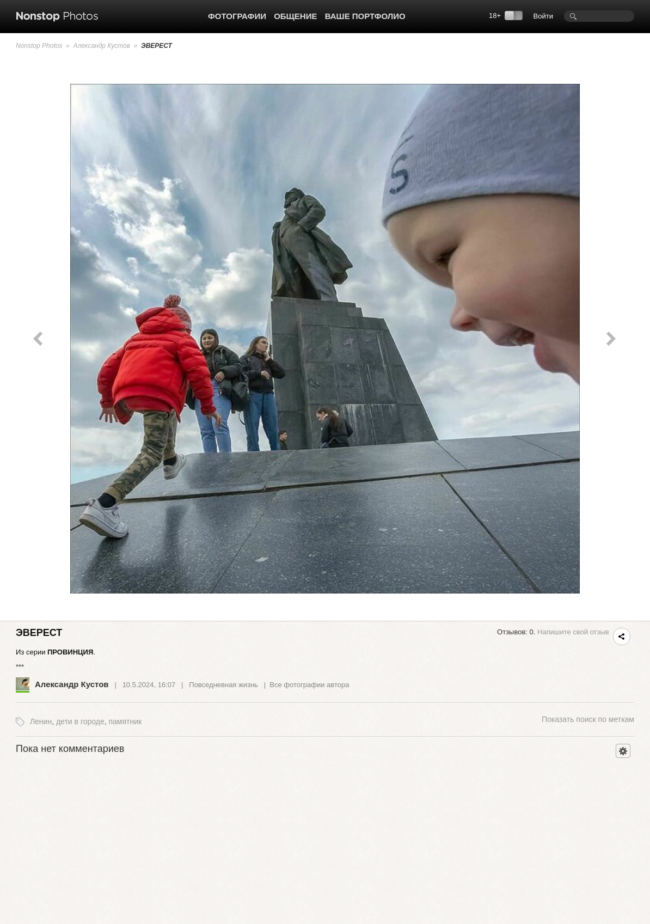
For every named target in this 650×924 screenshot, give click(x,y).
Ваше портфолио (365, 16)
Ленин (41, 721)
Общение (295, 16)
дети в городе (80, 721)
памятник (125, 721)
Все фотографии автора (309, 685)
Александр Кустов (101, 46)
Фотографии (237, 16)
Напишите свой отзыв (573, 632)
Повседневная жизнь (223, 685)
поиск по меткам (588, 719)
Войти (543, 16)
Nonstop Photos (39, 46)
